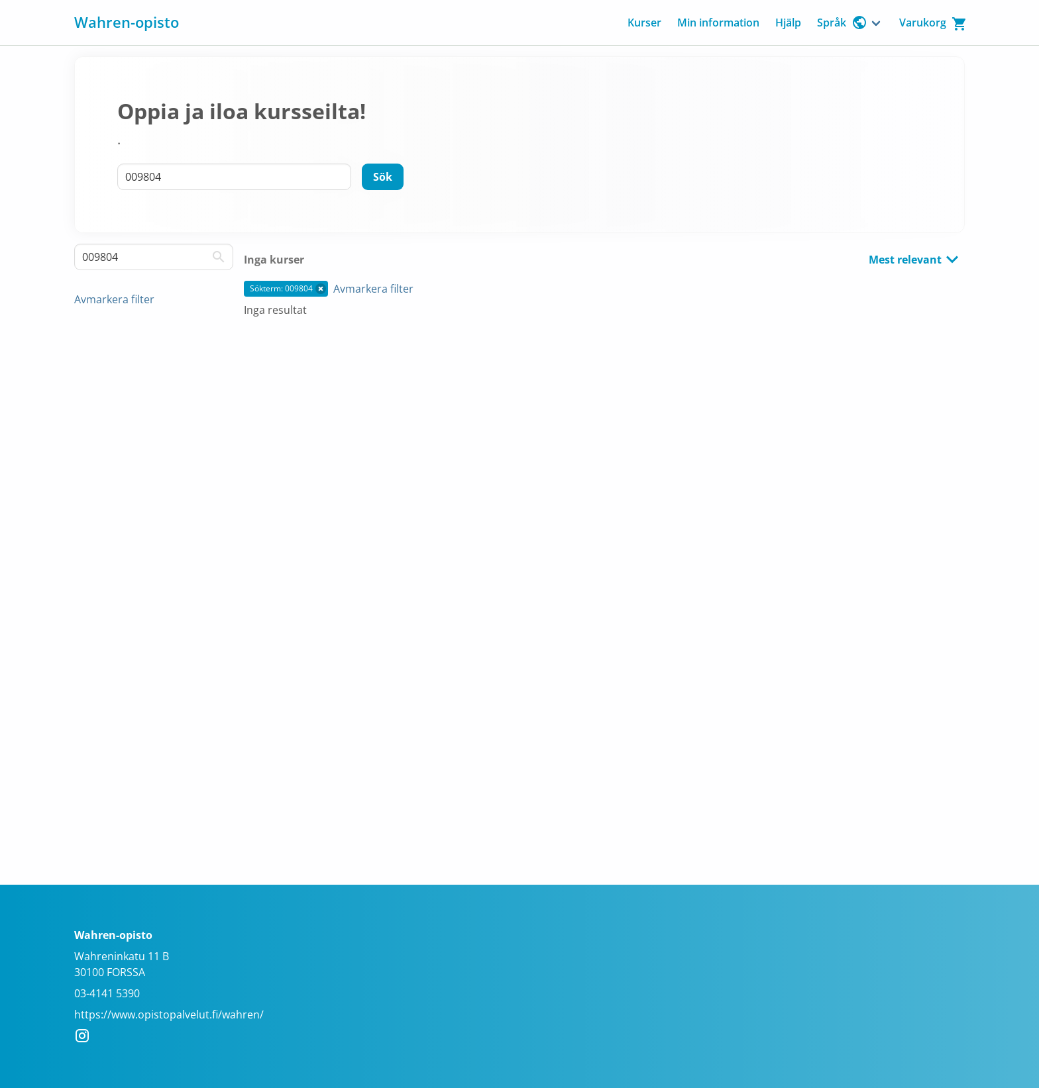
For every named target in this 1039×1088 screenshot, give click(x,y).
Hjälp (788, 22)
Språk (842, 22)
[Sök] (383, 177)
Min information (718, 22)
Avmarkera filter (114, 299)
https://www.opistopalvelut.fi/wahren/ (169, 1014)
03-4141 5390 (107, 993)
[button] (320, 288)
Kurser (644, 22)
